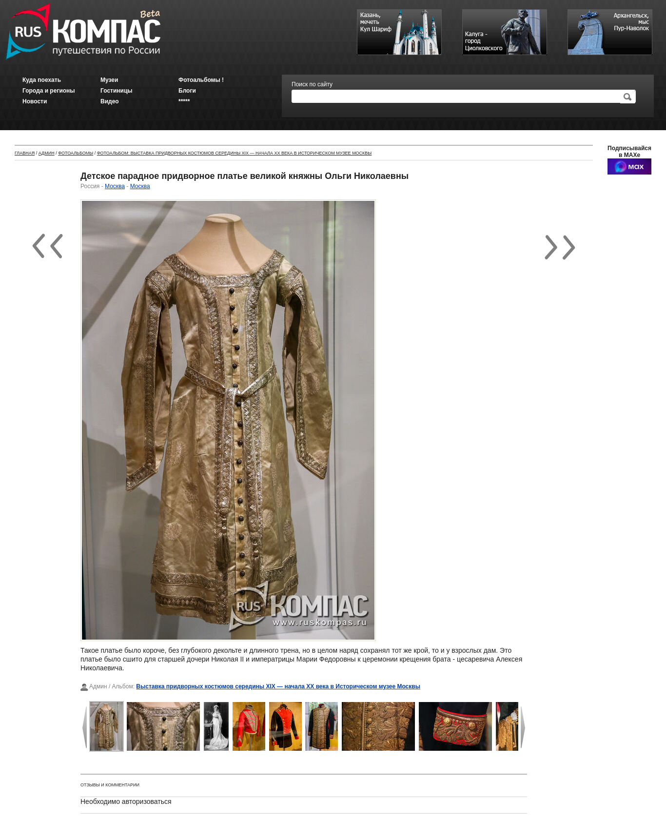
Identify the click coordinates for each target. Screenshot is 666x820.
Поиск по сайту (312, 84)
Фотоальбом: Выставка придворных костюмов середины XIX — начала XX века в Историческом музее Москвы (234, 153)
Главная (25, 153)
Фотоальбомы (75, 153)
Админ (47, 153)
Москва (115, 186)
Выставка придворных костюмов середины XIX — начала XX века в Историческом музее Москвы (278, 686)
